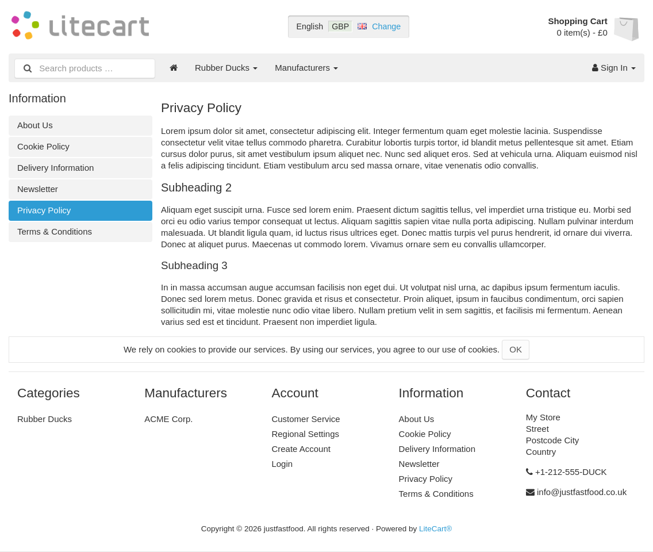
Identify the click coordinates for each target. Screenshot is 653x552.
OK (515, 349)
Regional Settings (305, 434)
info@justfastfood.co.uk (582, 492)
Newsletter (37, 189)
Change (386, 26)
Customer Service (305, 419)
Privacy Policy (44, 210)
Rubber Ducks (226, 67)
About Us (35, 125)
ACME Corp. (168, 419)
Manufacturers (306, 67)
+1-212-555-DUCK (571, 472)
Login (282, 464)
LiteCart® (435, 528)
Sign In (614, 67)
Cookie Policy (43, 146)
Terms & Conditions (54, 231)
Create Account (301, 449)
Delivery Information (55, 167)
